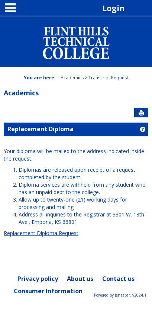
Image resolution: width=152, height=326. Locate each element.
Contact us (118, 279)
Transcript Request (108, 78)
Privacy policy (37, 279)
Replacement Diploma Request (41, 233)
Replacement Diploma (40, 129)
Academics (72, 78)
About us (80, 279)
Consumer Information (48, 291)
